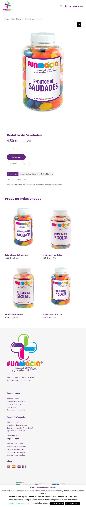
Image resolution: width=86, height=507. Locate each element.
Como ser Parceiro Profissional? (20, 428)
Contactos (25, 380)
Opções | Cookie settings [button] (18, 503)
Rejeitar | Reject (57, 503)
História (10, 377)
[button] (78, 6)
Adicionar (16, 157)
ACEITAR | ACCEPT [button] (72, 503)
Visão (24, 377)
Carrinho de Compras (16, 401)
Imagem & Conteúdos (16, 452)
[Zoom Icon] (79, 24)
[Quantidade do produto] (13, 149)
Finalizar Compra (14, 404)
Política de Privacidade (16, 446)
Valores (31, 377)
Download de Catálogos (17, 425)
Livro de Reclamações (16, 455)
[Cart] (70, 6)
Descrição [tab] (13, 174)
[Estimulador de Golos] (60, 227)
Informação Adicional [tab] (29, 174)
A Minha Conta (13, 398)
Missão (17, 377)
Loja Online (11, 407)
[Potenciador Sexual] (23, 287)
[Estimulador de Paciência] (23, 227)
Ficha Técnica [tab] (47, 174)
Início (7, 19)
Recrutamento (13, 380)
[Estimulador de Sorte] (60, 287)
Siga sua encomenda (16, 410)
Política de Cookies (15, 444)
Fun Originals (17, 19)
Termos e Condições (15, 449)
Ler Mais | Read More (41, 503)
